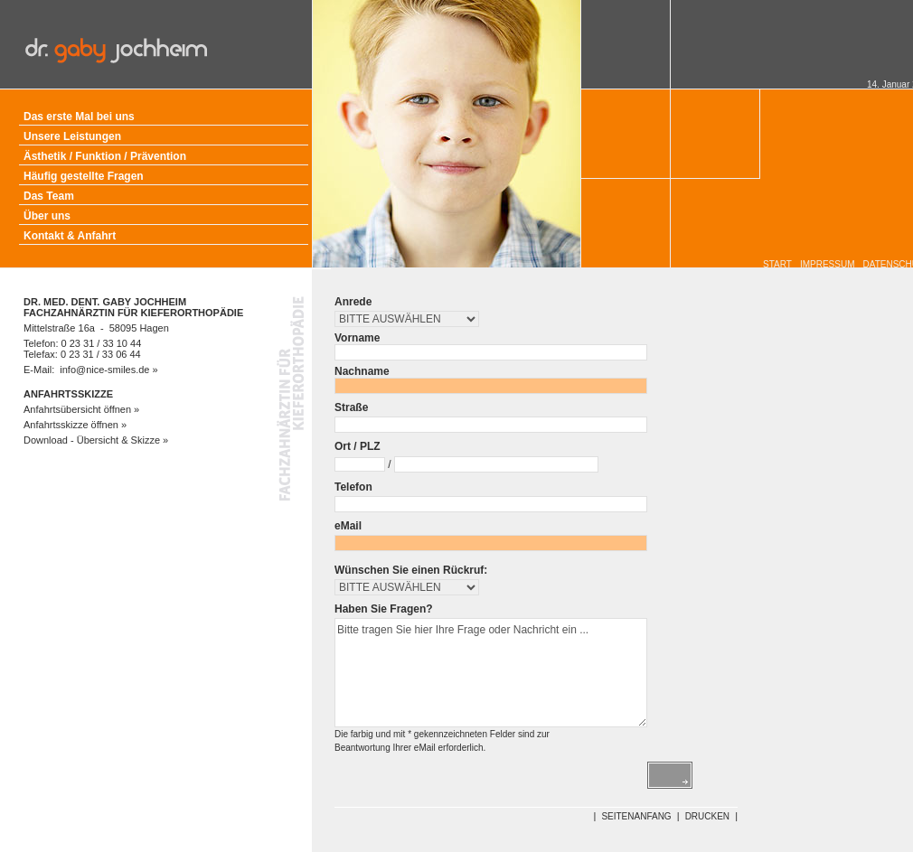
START (777, 264)
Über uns (47, 216)
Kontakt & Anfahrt (70, 235)
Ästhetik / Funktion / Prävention (105, 156)
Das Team (49, 196)
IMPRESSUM (827, 264)
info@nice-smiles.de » (108, 369)
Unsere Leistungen (72, 136)
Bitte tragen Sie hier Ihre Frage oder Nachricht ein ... (490, 672)
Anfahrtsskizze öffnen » (75, 424)
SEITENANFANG (636, 816)
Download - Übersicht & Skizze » (96, 440)
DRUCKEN (707, 816)
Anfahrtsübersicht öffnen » (81, 409)
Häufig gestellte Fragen (84, 176)
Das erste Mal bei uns (79, 116)
